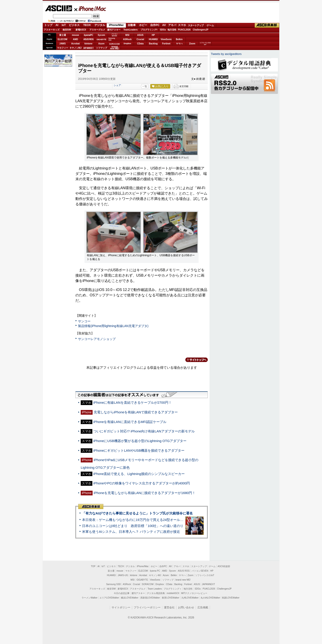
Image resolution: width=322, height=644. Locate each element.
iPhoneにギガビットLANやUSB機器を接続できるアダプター (138, 450)
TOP (93, 566)
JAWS (62, 43)
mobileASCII (173, 593)
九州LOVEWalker (190, 597)
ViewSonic (166, 39)
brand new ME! (183, 580)
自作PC (154, 25)
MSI (127, 35)
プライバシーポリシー (147, 607)
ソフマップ (101, 48)
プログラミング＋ (173, 589)
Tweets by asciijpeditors (226, 54)
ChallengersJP (200, 29)
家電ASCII (81, 29)
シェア (117, 85)
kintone (89, 43)
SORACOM (148, 584)
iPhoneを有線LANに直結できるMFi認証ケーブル (129, 422)
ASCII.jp (58, 8)
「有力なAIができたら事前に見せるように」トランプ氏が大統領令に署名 (137, 513)
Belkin (179, 39)
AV (164, 25)
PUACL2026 (184, 29)
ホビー (143, 25)
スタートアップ (195, 25)
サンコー (84, 321)
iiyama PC (155, 571)
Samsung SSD (113, 584)
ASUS (140, 35)
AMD (75, 39)
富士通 (62, 35)
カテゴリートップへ (194, 360)
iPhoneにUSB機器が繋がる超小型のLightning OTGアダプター (139, 441)
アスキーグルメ (97, 29)
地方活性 (171, 29)
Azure (101, 43)
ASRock (127, 39)
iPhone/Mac (90, 8)
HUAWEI (153, 39)
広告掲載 (202, 607)
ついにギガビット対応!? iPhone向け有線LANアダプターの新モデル (144, 431)
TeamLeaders (130, 29)
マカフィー (62, 48)
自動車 (132, 25)
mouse (75, 35)
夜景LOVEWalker (170, 597)
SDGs (163, 29)
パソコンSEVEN (114, 35)
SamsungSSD (111, 39)
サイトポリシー (121, 607)
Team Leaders (155, 589)
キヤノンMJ (76, 48)
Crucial (140, 39)
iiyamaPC (88, 35)
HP (153, 35)
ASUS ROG (88, 39)
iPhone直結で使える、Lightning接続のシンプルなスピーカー (139, 474)
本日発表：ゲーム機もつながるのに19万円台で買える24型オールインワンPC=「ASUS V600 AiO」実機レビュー (166, 520)
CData (140, 43)
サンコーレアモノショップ (97, 339)
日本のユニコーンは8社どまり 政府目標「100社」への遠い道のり (132, 526)
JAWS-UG (123, 575)
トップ (48, 25)
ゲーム (210, 25)
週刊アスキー (114, 29)
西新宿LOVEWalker (150, 597)
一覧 (144, 86)
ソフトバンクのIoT (205, 43)
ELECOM (62, 39)
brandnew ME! (114, 48)
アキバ (172, 25)
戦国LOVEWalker (230, 597)
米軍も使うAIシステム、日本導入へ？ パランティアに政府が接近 (131, 531)
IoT (64, 25)
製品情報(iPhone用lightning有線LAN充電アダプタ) (113, 326)
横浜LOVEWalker (129, 597)
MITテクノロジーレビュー (194, 593)
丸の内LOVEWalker (210, 597)
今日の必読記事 (121, 593)
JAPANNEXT (88, 48)
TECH (87, 25)
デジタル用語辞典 (156, 593)
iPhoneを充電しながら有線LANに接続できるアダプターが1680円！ (144, 493)
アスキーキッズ (51, 29)
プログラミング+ (149, 29)
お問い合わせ (186, 607)
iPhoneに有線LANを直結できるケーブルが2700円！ (132, 402)
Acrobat (75, 43)
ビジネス (74, 25)
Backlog (153, 43)
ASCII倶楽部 (267, 25)
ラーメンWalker (89, 597)
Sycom (101, 35)
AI (57, 25)
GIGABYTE (101, 39)
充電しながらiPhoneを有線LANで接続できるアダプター (136, 412)
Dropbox (127, 43)
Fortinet (166, 43)
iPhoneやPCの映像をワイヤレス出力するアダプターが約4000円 (141, 483)
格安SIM (67, 29)
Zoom (192, 43)
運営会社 (169, 607)
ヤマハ (179, 43)
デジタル (99, 25)
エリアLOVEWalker (109, 597)
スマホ (182, 25)
